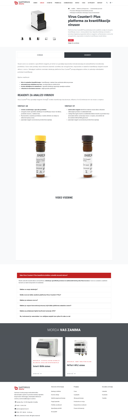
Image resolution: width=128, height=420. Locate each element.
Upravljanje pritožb (56, 408)
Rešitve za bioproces (83, 8)
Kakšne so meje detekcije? (29, 289)
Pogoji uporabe (55, 401)
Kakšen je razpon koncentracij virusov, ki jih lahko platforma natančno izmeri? (45, 305)
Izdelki (73, 8)
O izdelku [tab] (40, 55)
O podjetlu (76, 394)
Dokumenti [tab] (87, 55)
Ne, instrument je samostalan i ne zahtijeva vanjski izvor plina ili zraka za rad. (45, 316)
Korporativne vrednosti (80, 405)
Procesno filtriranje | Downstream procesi (81, 10)
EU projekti (54, 411)
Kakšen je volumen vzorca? (29, 300)
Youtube (104, 398)
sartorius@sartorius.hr (22, 409)
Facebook (104, 394)
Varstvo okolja (55, 394)
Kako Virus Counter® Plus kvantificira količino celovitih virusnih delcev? (44, 275)
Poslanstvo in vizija (79, 401)
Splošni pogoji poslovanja (58, 398)
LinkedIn (104, 391)
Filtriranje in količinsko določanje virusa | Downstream (84, 12)
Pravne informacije (79, 408)
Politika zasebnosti (56, 405)
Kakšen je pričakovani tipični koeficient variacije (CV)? (38, 311)
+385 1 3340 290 (21, 405)
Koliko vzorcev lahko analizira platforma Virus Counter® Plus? (40, 295)
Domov (35, 2)
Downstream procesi (96, 8)
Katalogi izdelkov (56, 391)
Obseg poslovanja (79, 398)
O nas (75, 391)
